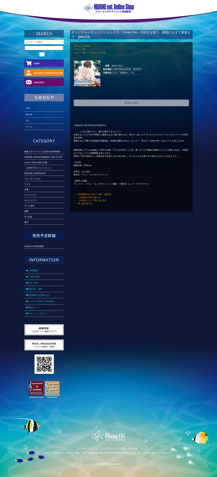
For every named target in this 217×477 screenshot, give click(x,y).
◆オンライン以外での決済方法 (40, 301)
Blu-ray (29, 114)
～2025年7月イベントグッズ (37, 168)
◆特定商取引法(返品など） (38, 295)
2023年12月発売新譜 (34, 246)
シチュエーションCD (97, 53)
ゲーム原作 (29, 206)
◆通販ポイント (33, 307)
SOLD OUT (131, 102)
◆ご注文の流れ (33, 276)
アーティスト (30, 195)
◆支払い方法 (32, 283)
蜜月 (26, 222)
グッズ (29, 126)
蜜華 (26, 211)
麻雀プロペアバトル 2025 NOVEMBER (42, 151)
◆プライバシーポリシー (37, 313)
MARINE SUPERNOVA (35, 173)
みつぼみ (86, 46)
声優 (26, 189)
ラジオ (27, 184)
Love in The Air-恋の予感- (36, 162)
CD (84, 49)
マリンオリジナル (32, 179)
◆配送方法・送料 (34, 289)
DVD (28, 108)
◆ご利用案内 (32, 270)
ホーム (77, 46)
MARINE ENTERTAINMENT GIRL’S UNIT (43, 157)
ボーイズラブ (30, 200)
